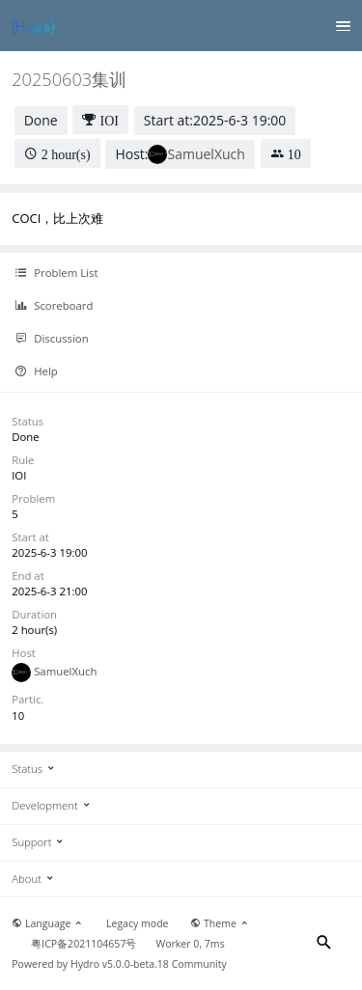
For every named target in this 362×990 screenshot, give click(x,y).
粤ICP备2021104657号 (83, 943)
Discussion (51, 338)
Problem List (55, 273)
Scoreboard (53, 306)
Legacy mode (137, 923)
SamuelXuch (205, 154)
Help (36, 371)
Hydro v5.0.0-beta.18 (119, 964)
